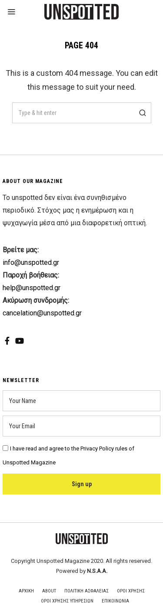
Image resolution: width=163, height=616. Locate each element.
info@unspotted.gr (31, 262)
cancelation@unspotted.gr (42, 313)
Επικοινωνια (115, 601)
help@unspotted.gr (31, 288)
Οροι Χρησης (131, 591)
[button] (140, 112)
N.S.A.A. (97, 571)
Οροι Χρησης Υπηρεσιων (67, 601)
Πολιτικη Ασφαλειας (86, 591)
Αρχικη (26, 591)
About (49, 591)
